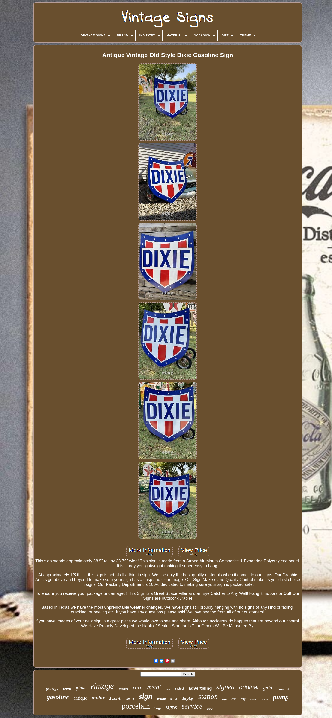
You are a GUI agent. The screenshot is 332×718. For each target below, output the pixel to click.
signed (225, 687)
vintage (102, 686)
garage (52, 688)
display (188, 698)
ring (243, 699)
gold (267, 688)
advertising (200, 688)
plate (81, 688)
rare (137, 687)
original (248, 687)
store (168, 689)
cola (233, 699)
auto (265, 699)
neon (67, 688)
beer (210, 708)
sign (146, 696)
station (208, 696)
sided (179, 688)
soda (173, 699)
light (115, 698)
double (253, 699)
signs (171, 707)
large (157, 708)
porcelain (136, 706)
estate (161, 699)
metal (154, 687)
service (192, 706)
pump (281, 697)
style (224, 699)
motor (98, 698)
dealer (130, 699)
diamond (283, 689)
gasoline (58, 697)
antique (80, 698)
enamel (123, 689)
